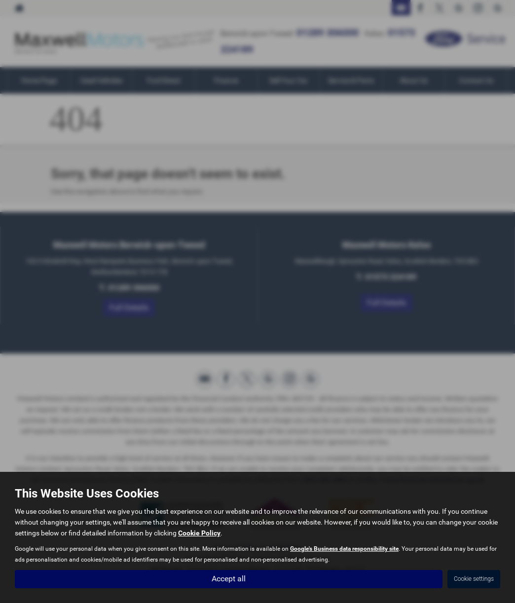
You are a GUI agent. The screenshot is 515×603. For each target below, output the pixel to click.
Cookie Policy (199, 533)
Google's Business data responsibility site (344, 548)
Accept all (229, 578)
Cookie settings (474, 578)
